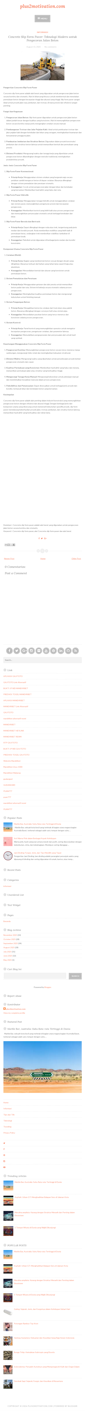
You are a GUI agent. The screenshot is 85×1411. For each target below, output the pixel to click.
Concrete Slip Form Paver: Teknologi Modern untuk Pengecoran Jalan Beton (42, 38)
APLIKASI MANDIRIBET (14, 700)
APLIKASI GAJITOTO (13, 676)
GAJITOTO (8, 712)
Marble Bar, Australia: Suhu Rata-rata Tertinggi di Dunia (37, 824)
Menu (44, 18)
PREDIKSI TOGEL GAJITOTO (16, 755)
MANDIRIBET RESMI (12, 736)
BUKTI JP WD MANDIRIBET (15, 688)
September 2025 (10, 943)
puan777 (7, 797)
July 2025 (7, 951)
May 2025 (7, 960)
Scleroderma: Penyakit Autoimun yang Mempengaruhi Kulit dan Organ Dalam (47, 1367)
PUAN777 (7, 791)
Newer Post (9, 558)
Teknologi (7, 1120)
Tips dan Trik (9, 1114)
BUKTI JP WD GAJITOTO (14, 749)
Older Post (76, 558)
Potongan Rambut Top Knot (26, 1323)
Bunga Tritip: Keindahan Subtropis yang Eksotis (34, 1352)
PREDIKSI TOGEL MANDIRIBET (17, 694)
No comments (50, 47)
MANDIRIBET (9, 724)
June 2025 (7, 956)
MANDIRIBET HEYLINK (13, 730)
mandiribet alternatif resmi (14, 718)
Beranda (7, 921)
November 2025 (10, 935)
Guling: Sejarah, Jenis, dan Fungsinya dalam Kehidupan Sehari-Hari (42, 1309)
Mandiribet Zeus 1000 (12, 767)
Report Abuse (14, 995)
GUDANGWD (9, 785)
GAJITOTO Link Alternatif (14, 682)
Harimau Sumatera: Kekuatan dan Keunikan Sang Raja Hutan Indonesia (44, 1338)
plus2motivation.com (42, 6)
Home (43, 558)
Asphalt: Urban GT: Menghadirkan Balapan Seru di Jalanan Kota (42, 1197)
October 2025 (9, 939)
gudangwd (7, 779)
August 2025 (9, 947)
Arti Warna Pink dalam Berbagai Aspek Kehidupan (35, 838)
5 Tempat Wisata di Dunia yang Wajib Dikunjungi (35, 1227)
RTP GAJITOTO (10, 742)
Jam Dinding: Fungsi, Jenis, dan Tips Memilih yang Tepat (37, 853)
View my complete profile (14, 1013)
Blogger (47, 987)
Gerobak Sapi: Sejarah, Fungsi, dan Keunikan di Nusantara (38, 1381)
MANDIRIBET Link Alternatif (15, 706)
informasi (42, 32)
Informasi (7, 1108)
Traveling (7, 1126)
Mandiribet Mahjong (12, 773)
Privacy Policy (9, 1133)
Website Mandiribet (12, 761)
